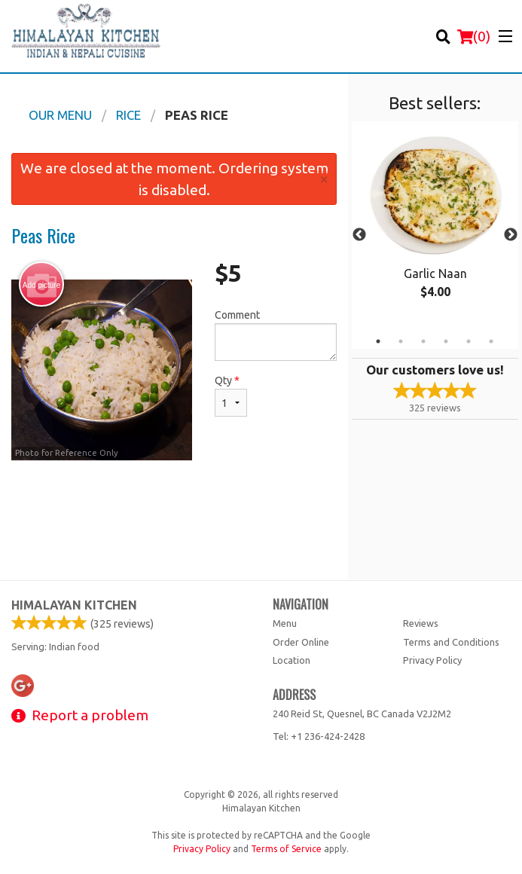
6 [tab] (491, 341)
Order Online (301, 642)
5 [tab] (468, 341)
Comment (276, 335)
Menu (285, 623)
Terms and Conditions (451, 642)
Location (291, 660)
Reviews (420, 623)
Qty (231, 395)
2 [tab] (400, 341)
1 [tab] (378, 341)
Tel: (319, 736)
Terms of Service (286, 849)
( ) (473, 36)
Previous (359, 235)
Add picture (42, 285)
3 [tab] (423, 341)
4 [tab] (445, 341)
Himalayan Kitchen (74, 605)
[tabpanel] (435, 226)
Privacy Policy (432, 660)
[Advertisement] (174, 509)
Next (510, 235)
